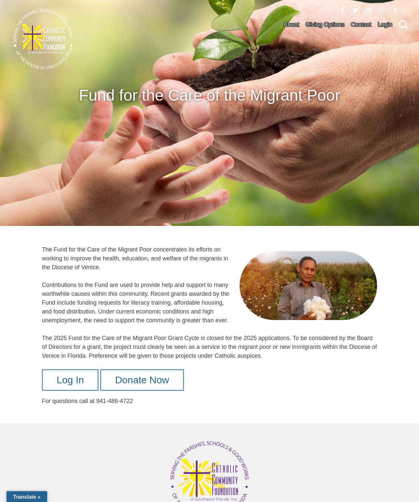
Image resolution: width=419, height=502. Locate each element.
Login (385, 24)
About (291, 24)
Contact (361, 24)
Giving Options (325, 24)
